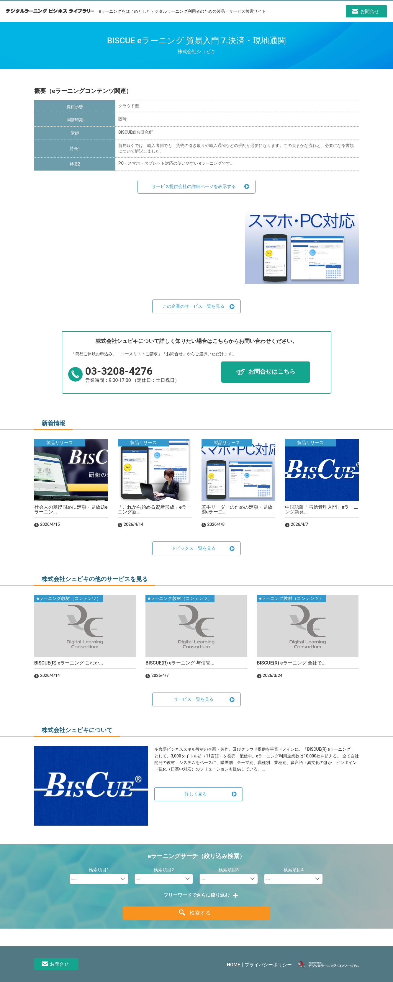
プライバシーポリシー (268, 965)
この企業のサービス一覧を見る (194, 306)
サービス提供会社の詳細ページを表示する (194, 186)
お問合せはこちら (271, 371)
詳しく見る (196, 794)
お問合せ (59, 964)
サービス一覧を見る (194, 699)
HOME (233, 965)
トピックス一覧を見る (193, 548)
